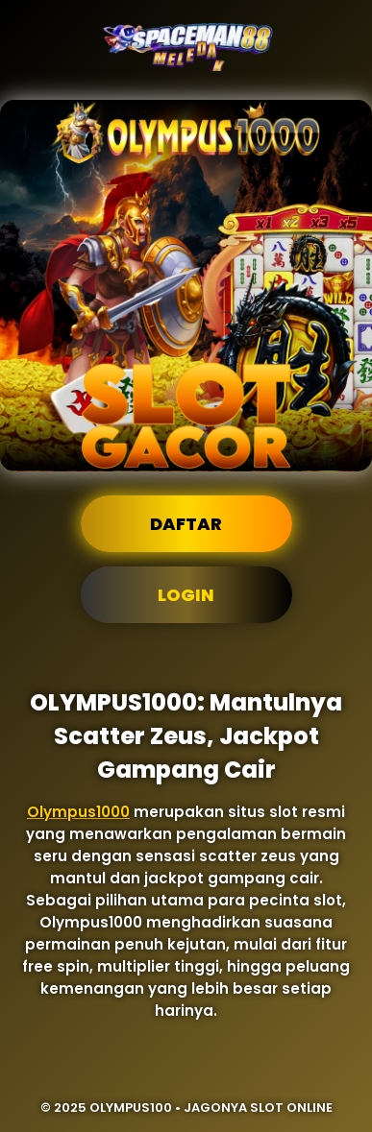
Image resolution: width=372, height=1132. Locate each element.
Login (186, 595)
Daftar (186, 524)
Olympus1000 (78, 812)
